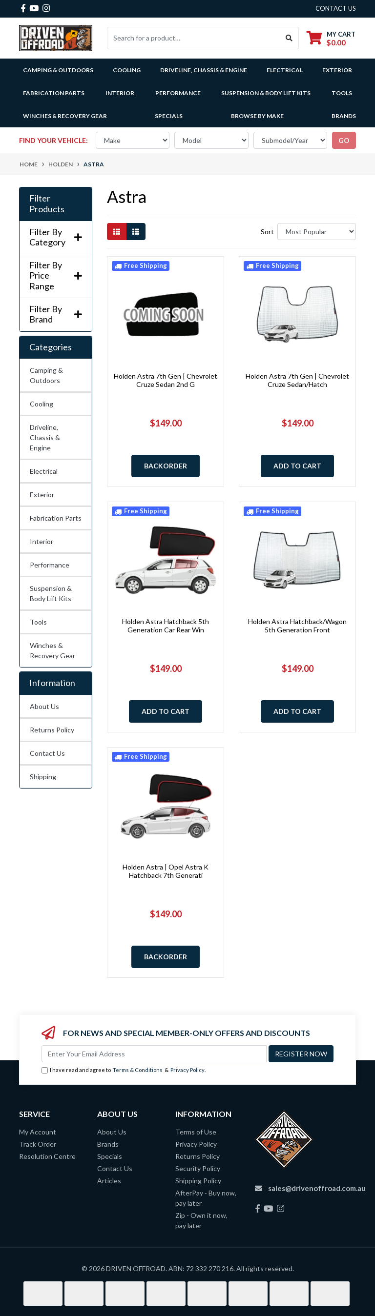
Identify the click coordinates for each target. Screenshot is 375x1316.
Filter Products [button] (46, 203)
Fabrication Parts (53, 93)
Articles (109, 1180)
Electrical (44, 471)
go (344, 140)
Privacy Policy (187, 1070)
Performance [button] (178, 93)
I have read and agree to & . (124, 1070)
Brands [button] (344, 116)
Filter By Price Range (55, 275)
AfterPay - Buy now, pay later (205, 1198)
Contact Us (47, 753)
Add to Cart (297, 466)
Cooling (41, 404)
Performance (49, 565)
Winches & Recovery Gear (52, 650)
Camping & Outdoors (46, 375)
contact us (335, 8)
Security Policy (197, 1168)
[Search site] (289, 38)
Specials (169, 116)
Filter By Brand (55, 314)
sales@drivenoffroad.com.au (317, 1188)
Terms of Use (195, 1132)
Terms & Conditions (138, 1070)
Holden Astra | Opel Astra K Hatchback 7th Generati (165, 871)
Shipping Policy (198, 1180)
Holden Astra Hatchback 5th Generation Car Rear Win (165, 625)
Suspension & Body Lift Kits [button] (266, 93)
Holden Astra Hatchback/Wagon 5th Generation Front (297, 625)
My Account (37, 1132)
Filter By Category (55, 237)
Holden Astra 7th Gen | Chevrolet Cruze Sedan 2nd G (165, 380)
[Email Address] (154, 1053)
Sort (267, 231)
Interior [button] (119, 93)
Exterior (42, 494)
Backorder (165, 466)
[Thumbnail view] (116, 231)
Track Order (37, 1144)
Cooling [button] (127, 70)
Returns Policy (52, 730)
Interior (41, 541)
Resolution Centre (47, 1156)
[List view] (136, 231)
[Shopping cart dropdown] (331, 38)
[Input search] (193, 38)
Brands (108, 1144)
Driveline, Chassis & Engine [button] (203, 70)
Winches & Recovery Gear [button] (65, 116)
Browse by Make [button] (257, 116)
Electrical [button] (285, 70)
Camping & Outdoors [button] (58, 70)
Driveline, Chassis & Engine (45, 437)
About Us (44, 706)
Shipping (43, 776)
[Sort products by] (316, 231)
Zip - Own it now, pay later (201, 1220)
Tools (342, 93)
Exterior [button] (337, 70)
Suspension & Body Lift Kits (51, 593)
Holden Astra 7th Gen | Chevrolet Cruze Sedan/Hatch (297, 380)
